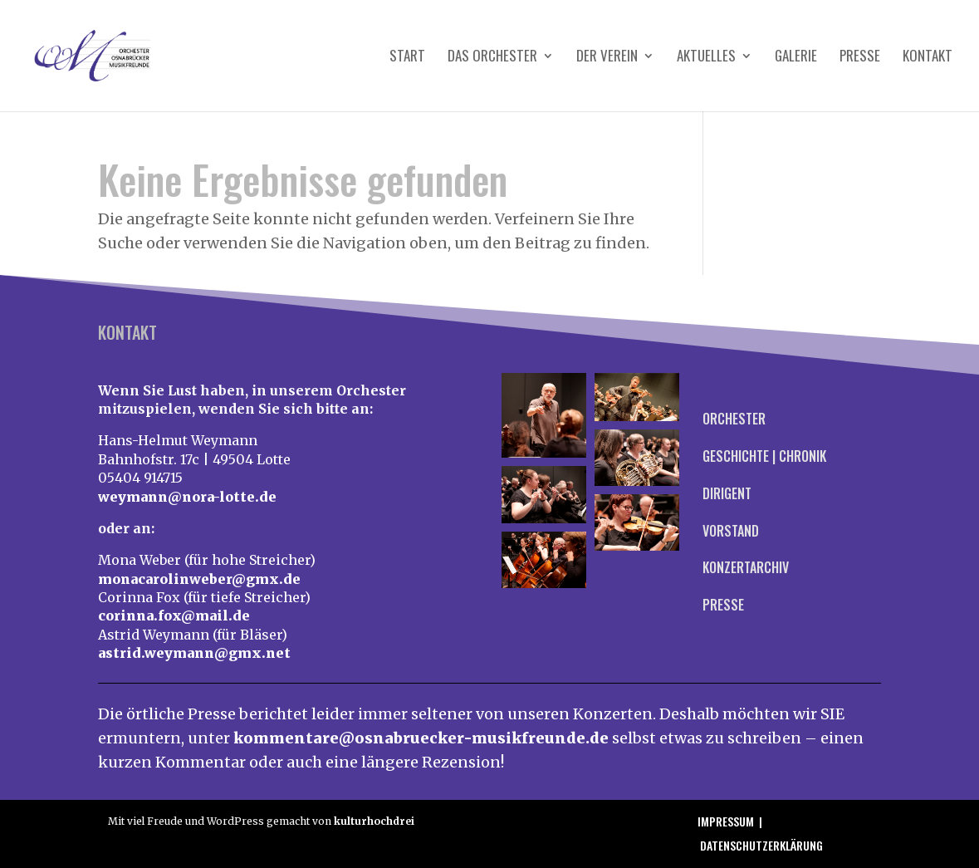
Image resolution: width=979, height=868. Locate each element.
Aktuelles (706, 58)
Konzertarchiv (745, 567)
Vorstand (730, 531)
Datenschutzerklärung (761, 845)
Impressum (726, 821)
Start (407, 58)
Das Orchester (492, 58)
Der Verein (607, 58)
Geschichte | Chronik (764, 456)
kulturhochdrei (374, 821)
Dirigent (726, 493)
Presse (859, 58)
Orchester (734, 419)
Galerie (796, 58)
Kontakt (927, 58)
